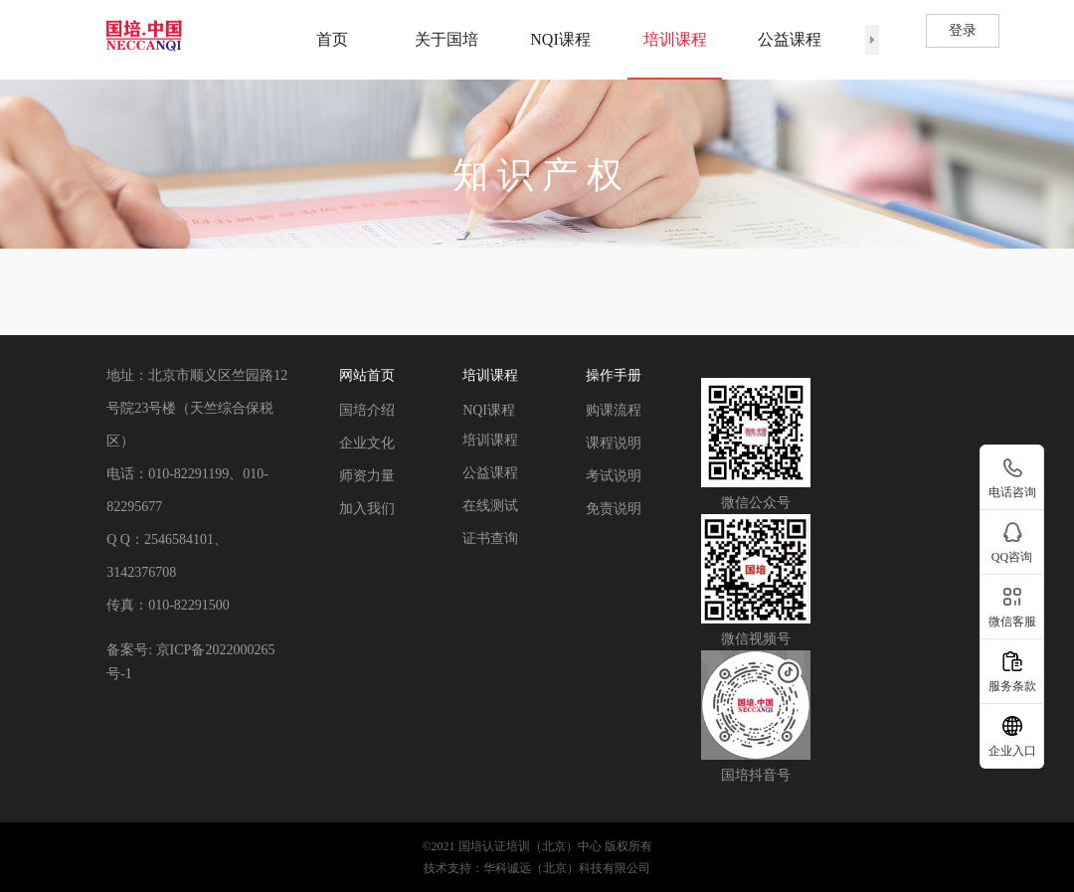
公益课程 (789, 39)
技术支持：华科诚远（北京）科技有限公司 (537, 868)
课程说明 (613, 443)
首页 (332, 39)
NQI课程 (560, 39)
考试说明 (613, 475)
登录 (963, 30)
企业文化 (367, 443)
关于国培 (446, 39)
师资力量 (367, 475)
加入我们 (367, 508)
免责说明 (613, 508)
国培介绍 (367, 410)
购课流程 (613, 410)
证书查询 (490, 538)
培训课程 (675, 39)
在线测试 (490, 505)
